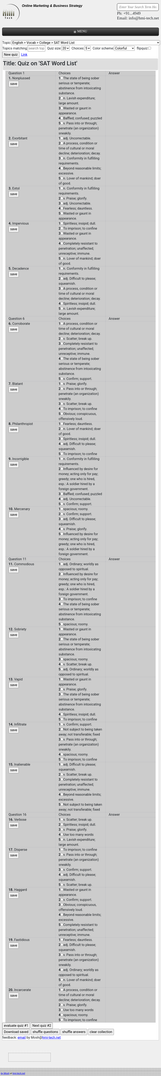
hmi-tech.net (51, 1037)
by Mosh (5, 1073)
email (22, 1037)
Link (24, 55)
